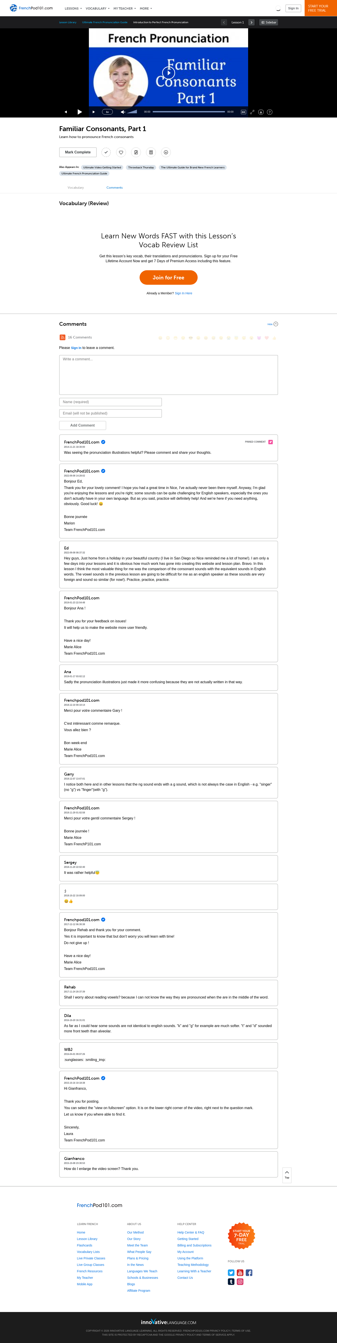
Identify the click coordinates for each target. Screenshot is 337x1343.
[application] (168, 73)
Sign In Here (183, 293)
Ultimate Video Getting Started (102, 167)
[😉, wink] (221, 338)
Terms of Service (214, 1334)
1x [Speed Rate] (107, 112)
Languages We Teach (142, 1271)
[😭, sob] (228, 338)
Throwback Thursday (141, 167)
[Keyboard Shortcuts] (269, 112)
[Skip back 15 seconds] (66, 112)
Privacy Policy (220, 1330)
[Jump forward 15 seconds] (94, 112)
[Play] (80, 112)
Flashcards (84, 1245)
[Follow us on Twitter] (231, 1272)
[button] (278, 8)
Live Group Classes (90, 1265)
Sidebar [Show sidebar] (271, 22)
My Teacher (123, 8)
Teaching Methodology (193, 1265)
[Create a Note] (136, 152)
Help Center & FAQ (190, 1232)
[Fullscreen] (252, 112)
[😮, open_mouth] (251, 338)
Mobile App (84, 1284)
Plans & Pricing (137, 1258)
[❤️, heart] (266, 338)
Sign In (293, 8)
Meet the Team (137, 1245)
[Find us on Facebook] (249, 1272)
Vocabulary (96, 8)
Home (81, 1232)
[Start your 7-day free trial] (241, 1236)
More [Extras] (144, 8)
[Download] (261, 112)
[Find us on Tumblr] (231, 1281)
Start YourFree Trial (321, 8)
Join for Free (168, 277)
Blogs (131, 1284)
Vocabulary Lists (88, 1252)
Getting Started (187, 1239)
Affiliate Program (138, 1290)
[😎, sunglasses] (191, 338)
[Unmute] (123, 112)
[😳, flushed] (168, 338)
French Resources (90, 1271)
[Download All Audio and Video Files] (166, 152)
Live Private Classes (91, 1258)
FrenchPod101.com (196, 1330)
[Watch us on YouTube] (240, 1272)
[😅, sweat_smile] (213, 338)
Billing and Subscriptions (194, 1245)
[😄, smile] (160, 338)
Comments (115, 188)
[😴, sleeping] (244, 338)
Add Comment (82, 425)
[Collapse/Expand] (168, 324)
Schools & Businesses (142, 1277)
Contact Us (185, 1277)
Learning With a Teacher (194, 1271)
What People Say (139, 1252)
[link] (251, 22)
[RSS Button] (62, 337)
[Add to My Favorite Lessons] (121, 152)
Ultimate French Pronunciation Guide (105, 22)
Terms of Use (241, 1330)
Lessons (72, 8)
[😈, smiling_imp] (259, 338)
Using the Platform (190, 1258)
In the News (135, 1265)
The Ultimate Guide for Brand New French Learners (192, 167)
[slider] (132, 112)
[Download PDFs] (151, 152)
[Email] (110, 413)
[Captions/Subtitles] (243, 112)
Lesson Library (67, 22)
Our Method (135, 1232)
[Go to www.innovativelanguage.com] (168, 1321)
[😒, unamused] (183, 338)
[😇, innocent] (236, 338)
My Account (185, 1252)
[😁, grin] (175, 338)
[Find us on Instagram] (240, 1281)
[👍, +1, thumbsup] (274, 338)
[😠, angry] (198, 338)
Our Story (133, 1239)
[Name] (110, 402)
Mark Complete (78, 152)
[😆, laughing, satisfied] (206, 338)
